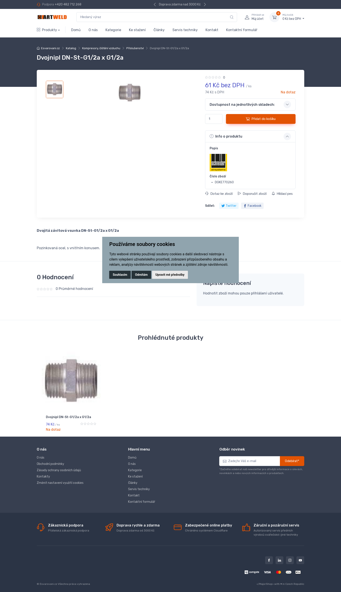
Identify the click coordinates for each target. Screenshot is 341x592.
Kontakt (212, 30)
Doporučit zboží (252, 194)
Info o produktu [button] (226, 136)
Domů (76, 30)
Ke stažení (137, 30)
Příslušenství (135, 48)
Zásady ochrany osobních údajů (59, 468)
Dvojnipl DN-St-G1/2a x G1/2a (68, 417)
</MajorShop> (265, 581)
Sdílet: (210, 206)
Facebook (252, 206)
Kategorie (113, 30)
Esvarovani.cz (50, 48)
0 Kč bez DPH (293, 17)
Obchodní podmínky (50, 461)
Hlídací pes (282, 194)
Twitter (228, 206)
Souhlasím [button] (120, 274)
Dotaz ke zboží (219, 194)
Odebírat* (292, 459)
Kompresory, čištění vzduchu (101, 48)
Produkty (47, 30)
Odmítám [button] (141, 274)
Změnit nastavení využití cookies (60, 480)
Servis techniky (185, 30)
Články (159, 30)
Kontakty (43, 474)
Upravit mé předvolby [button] (169, 274)
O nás (93, 30)
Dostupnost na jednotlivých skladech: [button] (242, 105)
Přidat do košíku (261, 119)
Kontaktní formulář (241, 30)
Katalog (71, 48)
